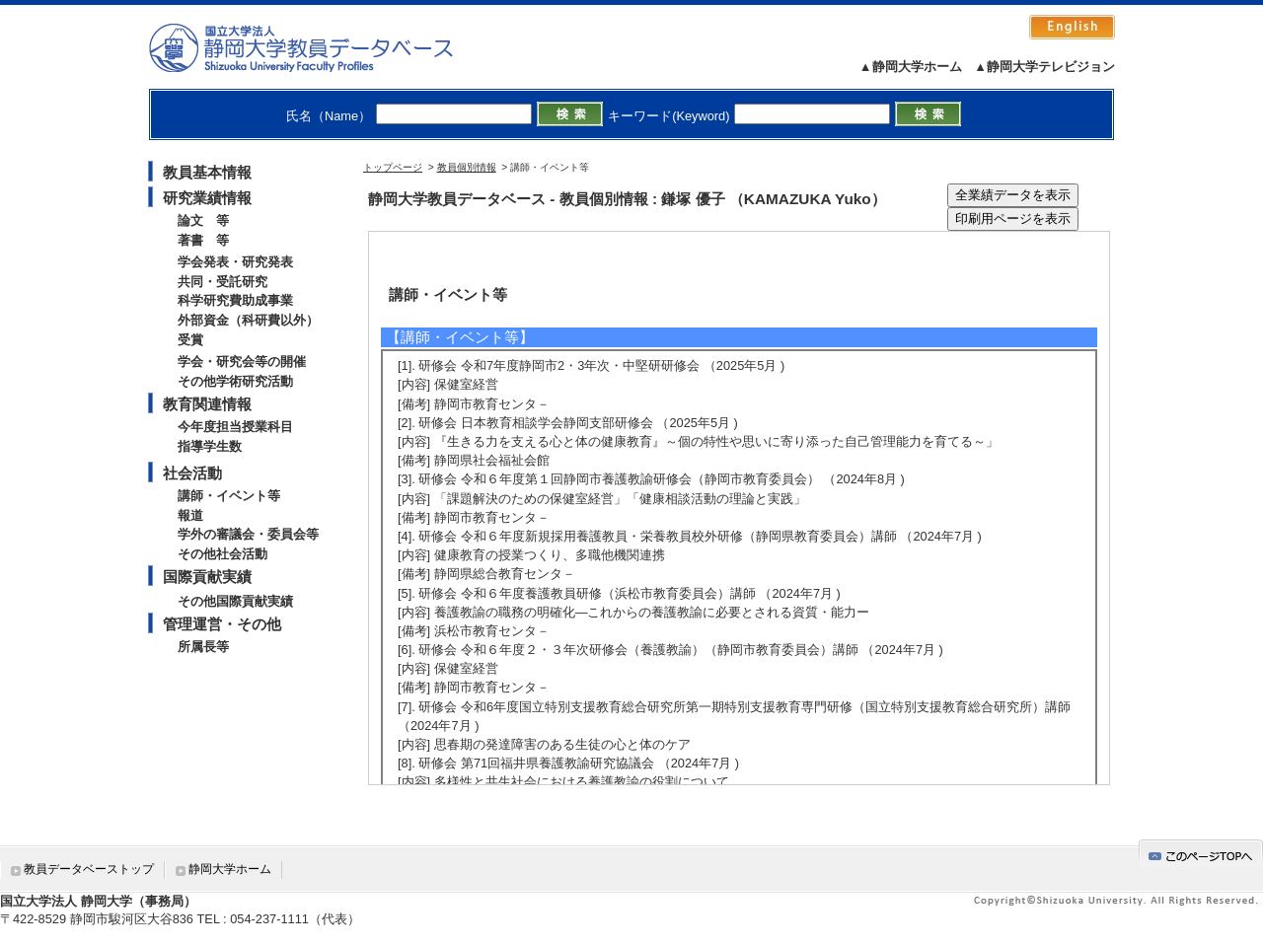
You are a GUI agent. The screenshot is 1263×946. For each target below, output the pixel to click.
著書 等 (203, 240)
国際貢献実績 (207, 576)
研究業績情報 (207, 197)
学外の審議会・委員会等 (248, 534)
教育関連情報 (207, 404)
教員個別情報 (466, 167)
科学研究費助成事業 (235, 300)
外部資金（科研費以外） (248, 320)
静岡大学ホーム (229, 869)
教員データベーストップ (89, 869)
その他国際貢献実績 (235, 601)
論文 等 (203, 220)
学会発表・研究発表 (235, 262)
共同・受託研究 (222, 281)
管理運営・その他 (222, 624)
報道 (190, 515)
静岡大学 (321, 47)
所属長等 (203, 646)
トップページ (392, 167)
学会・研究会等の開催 (242, 361)
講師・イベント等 (229, 495)
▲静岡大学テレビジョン (1044, 66)
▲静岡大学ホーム (910, 66)
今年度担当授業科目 (235, 426)
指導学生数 (210, 446)
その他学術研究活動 (235, 381)
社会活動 (192, 473)
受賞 (190, 339)
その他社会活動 (222, 553)
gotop (1201, 852)
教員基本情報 (207, 172)
